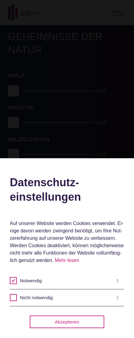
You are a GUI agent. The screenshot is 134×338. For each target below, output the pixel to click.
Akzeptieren (67, 321)
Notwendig (69, 280)
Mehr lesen (67, 260)
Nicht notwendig (69, 297)
